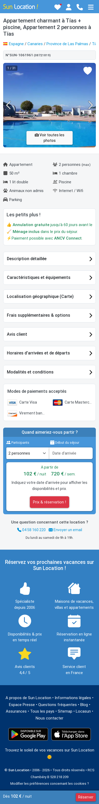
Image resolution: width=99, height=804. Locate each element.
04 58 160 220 (31, 530)
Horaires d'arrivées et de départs (38, 353)
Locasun (83, 711)
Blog (84, 704)
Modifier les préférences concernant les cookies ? (49, 784)
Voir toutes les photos (49, 138)
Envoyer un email (65, 530)
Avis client (17, 334)
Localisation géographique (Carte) (40, 296)
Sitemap (65, 711)
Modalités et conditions (30, 372)
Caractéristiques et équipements (38, 277)
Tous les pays (42, 711)
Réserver (85, 797)
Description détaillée (26, 258)
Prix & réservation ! (49, 502)
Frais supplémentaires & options (38, 315)
